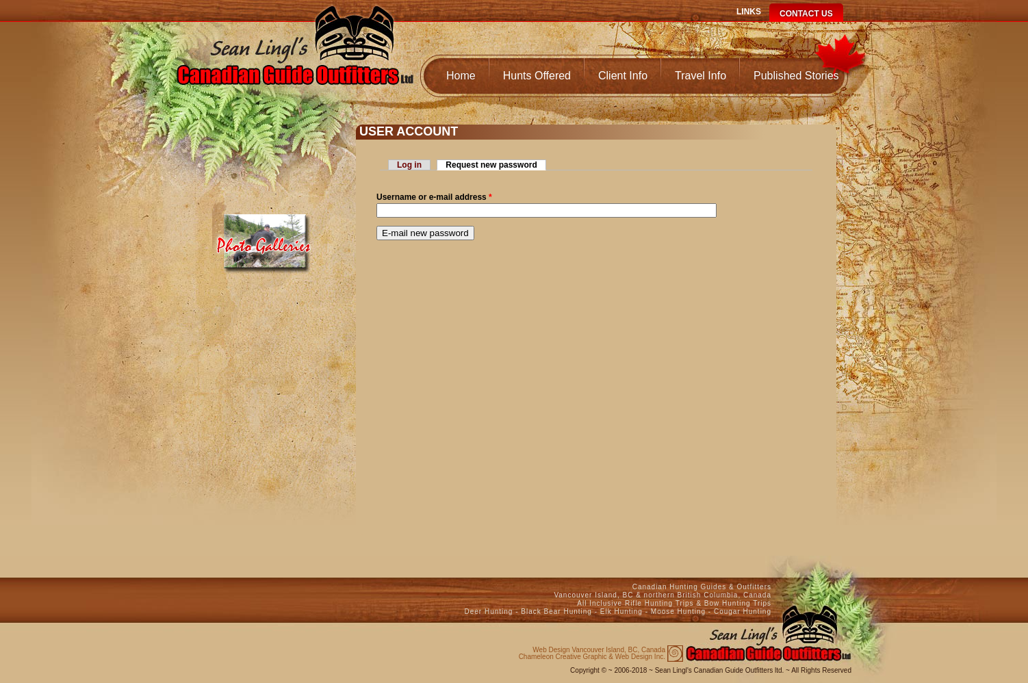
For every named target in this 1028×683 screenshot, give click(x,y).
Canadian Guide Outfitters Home (295, 59)
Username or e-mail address (434, 197)
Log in (409, 165)
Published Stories (796, 75)
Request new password (495, 165)
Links (748, 11)
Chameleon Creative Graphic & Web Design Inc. (592, 653)
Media (265, 237)
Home (461, 75)
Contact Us (806, 13)
